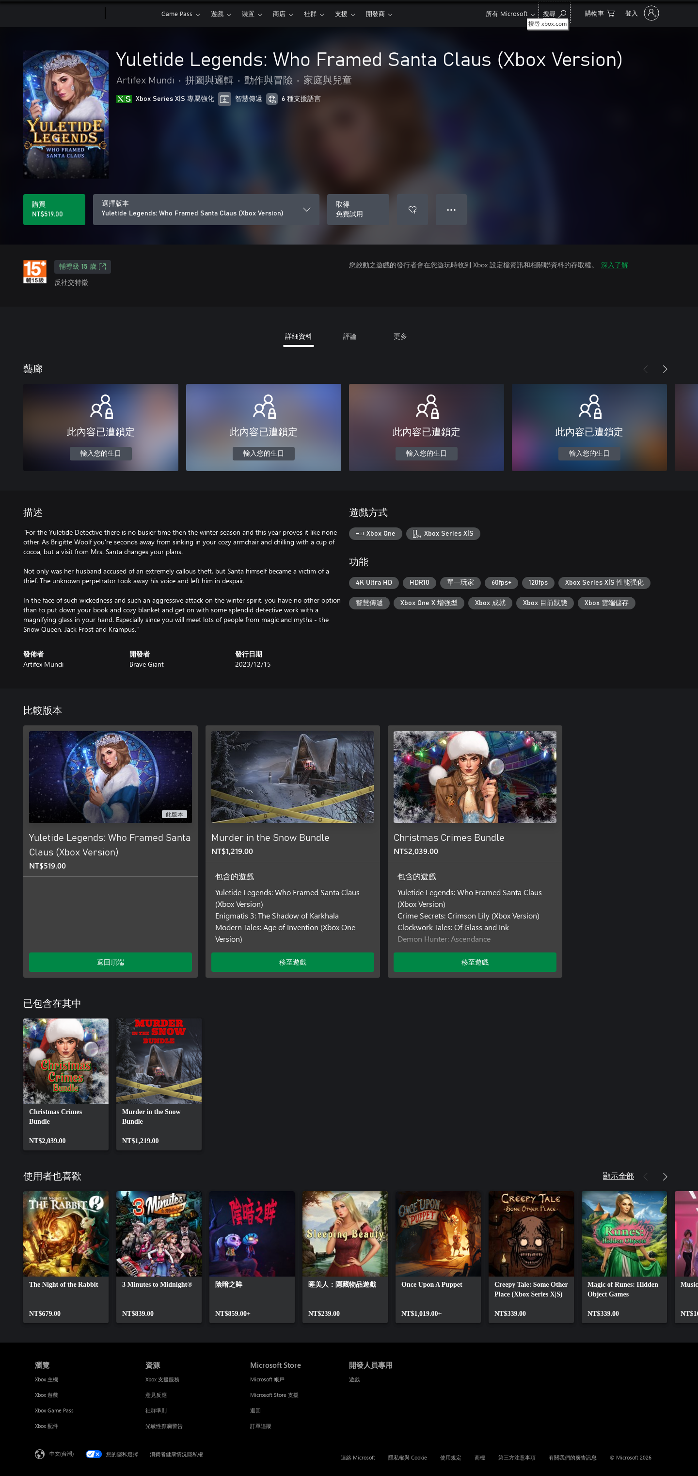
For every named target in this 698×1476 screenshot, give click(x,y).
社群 (310, 13)
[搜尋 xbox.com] (555, 12)
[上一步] (645, 369)
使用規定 (450, 1457)
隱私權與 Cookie (407, 1457)
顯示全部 (618, 1175)
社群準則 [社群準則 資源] (156, 1410)
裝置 (248, 13)
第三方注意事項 (517, 1457)
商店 (279, 13)
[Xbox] (132, 13)
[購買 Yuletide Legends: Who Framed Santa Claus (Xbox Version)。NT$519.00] (54, 209)
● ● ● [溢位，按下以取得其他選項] (451, 209)
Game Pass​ (176, 13)
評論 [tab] (350, 336)
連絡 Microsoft (358, 1457)
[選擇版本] (206, 209)
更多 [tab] (400, 336)
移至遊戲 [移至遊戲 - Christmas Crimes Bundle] (475, 962)
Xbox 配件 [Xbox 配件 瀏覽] (46, 1426)
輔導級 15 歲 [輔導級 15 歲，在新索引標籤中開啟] (82, 267)
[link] (66, 1084)
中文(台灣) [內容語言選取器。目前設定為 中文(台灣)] (61, 1453)
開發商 (375, 13)
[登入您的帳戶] (641, 13)
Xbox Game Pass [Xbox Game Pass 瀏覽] (54, 1410)
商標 (480, 1457)
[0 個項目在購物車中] (600, 12)
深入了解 (614, 264)
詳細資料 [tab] (298, 336)
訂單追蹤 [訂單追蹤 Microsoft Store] (260, 1426)
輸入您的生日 (100, 453)
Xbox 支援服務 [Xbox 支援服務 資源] (162, 1379)
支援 (341, 13)
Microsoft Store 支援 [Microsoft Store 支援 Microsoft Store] (274, 1395)
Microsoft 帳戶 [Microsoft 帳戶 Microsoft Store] (267, 1379)
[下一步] (665, 369)
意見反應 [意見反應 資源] (156, 1395)
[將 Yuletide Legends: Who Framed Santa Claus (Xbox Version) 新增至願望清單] (412, 209)
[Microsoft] (68, 13)
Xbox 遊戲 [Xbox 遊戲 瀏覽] (46, 1395)
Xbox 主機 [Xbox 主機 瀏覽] (46, 1379)
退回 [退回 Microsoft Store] (255, 1410)
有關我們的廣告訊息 (573, 1457)
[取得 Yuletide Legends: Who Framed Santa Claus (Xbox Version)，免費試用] (358, 209)
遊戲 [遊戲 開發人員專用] (354, 1379)
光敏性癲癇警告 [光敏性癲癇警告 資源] (164, 1426)
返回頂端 (110, 962)
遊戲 (217, 13)
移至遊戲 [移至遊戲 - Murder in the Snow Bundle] (292, 962)
